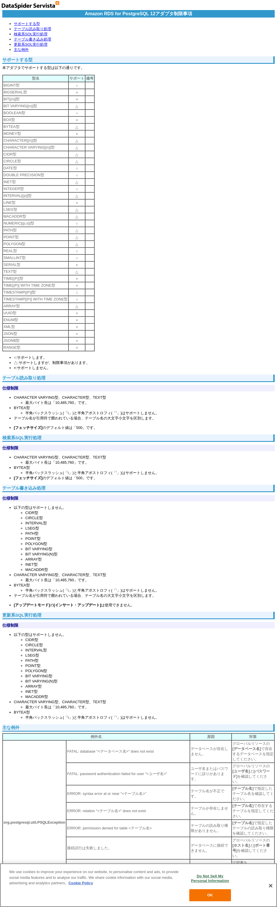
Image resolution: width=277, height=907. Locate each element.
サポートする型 (27, 24)
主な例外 (21, 49)
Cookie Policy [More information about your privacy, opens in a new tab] (80, 883)
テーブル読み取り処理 (32, 29)
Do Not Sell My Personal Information (210, 878)
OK (210, 895)
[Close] (270, 885)
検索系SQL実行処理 (30, 34)
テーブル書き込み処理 (32, 39)
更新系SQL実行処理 (30, 44)
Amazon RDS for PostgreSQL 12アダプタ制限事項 (138, 13)
